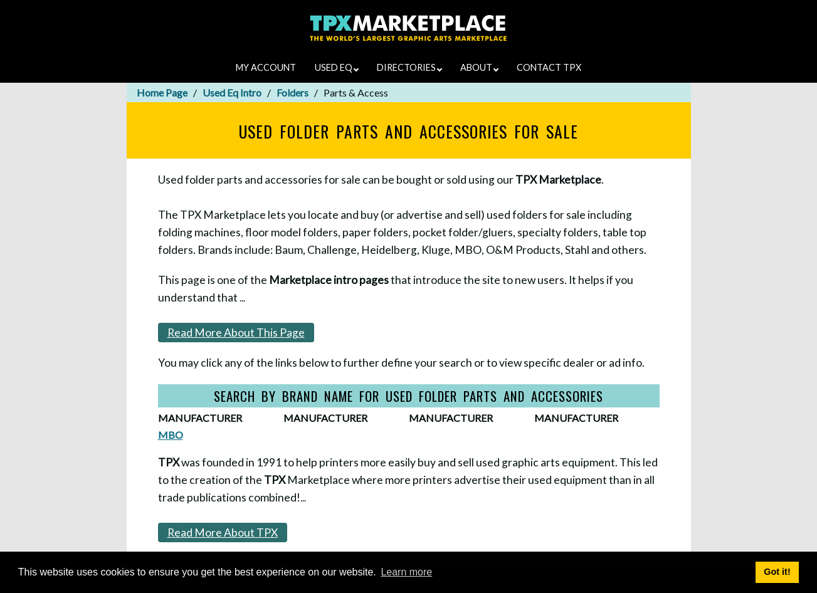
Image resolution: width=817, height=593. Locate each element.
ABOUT (479, 67)
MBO (170, 435)
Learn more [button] (406, 572)
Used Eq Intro (232, 92)
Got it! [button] (777, 572)
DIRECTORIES (409, 67)
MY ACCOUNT (266, 67)
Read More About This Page (236, 332)
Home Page (162, 92)
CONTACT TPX (549, 67)
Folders (292, 92)
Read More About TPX (222, 532)
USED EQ (337, 67)
